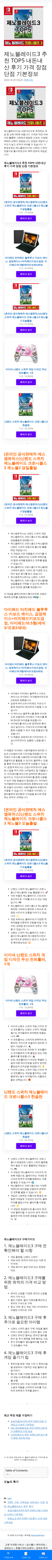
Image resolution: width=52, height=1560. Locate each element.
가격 (16, 1502)
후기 (31, 1506)
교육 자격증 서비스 (14, 1544)
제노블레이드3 (14, 1506)
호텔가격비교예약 (24, 1547)
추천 (25, 1506)
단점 (42, 1502)
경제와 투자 (42, 1547)
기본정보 (24, 1502)
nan (9, 1498)
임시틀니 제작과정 (36, 1544)
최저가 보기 (26, 218)
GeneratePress (37, 1535)
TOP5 (10, 1502)
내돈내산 (34, 1502)
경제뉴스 (8, 1547)
